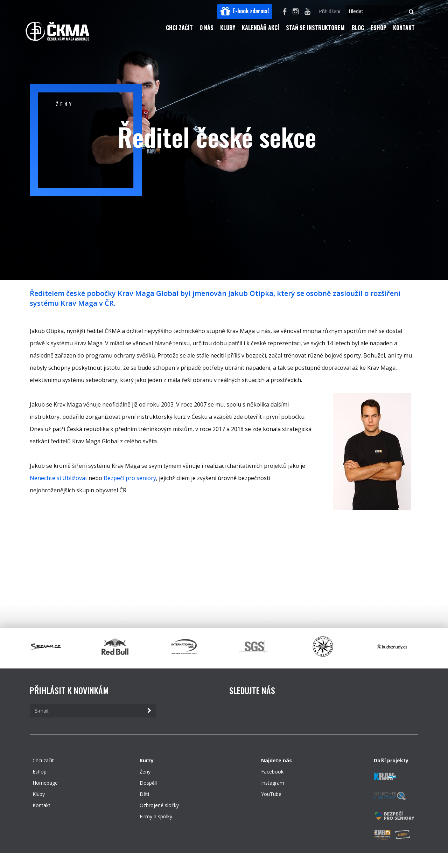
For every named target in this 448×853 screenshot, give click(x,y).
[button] (244, 11)
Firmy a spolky (156, 816)
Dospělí (148, 782)
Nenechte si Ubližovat (58, 478)
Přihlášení (329, 11)
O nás (207, 27)
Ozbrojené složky (159, 805)
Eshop (378, 27)
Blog (358, 27)
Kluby (227, 27)
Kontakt (404, 27)
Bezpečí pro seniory (130, 478)
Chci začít (179, 27)
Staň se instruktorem (315, 27)
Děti (144, 794)
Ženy (145, 771)
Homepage (45, 782)
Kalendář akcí (260, 27)
